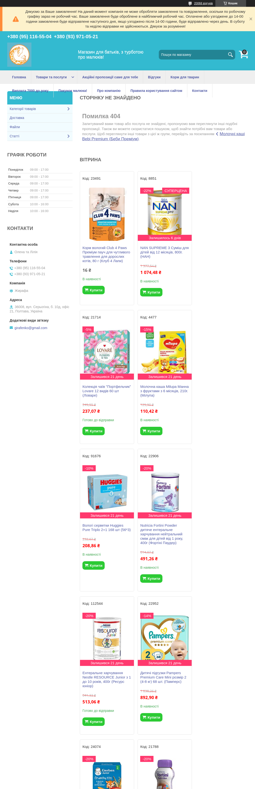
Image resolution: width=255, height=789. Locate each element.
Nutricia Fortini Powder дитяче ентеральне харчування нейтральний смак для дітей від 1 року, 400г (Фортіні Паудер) (218, 395)
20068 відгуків (203, 3)
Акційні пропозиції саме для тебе (110, 77)
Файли (15, 127)
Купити (96, 290)
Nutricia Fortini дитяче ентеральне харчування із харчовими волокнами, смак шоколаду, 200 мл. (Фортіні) (106, 688)
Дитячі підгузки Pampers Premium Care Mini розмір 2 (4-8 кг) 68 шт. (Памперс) (163, 538)
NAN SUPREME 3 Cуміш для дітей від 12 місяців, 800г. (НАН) (160, 252)
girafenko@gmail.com (31, 328)
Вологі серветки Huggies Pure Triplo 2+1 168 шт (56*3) (164, 388)
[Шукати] (230, 54)
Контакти (199, 91)
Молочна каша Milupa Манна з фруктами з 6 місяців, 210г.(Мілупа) (100, 390)
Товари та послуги (51, 77)
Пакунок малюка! (72, 91)
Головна (19, 77)
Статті (14, 136)
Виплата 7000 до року (30, 91)
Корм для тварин (184, 77)
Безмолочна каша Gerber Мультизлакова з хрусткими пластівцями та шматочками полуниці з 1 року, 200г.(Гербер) (220, 542)
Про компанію (108, 91)
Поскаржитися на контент (115, 784)
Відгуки (154, 77)
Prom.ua (150, 775)
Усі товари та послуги (162, 752)
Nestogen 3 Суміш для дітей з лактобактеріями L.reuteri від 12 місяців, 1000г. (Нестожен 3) (163, 688)
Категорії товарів (23, 109)
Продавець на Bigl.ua (127, 780)
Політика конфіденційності (153, 784)
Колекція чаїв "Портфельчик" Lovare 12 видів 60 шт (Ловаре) (218, 252)
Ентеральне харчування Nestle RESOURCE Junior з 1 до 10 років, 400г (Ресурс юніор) (105, 540)
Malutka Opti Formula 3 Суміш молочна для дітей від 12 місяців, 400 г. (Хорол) (220, 685)
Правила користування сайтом (156, 91)
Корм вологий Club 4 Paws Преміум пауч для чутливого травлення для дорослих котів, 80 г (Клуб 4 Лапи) (106, 254)
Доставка (17, 118)
